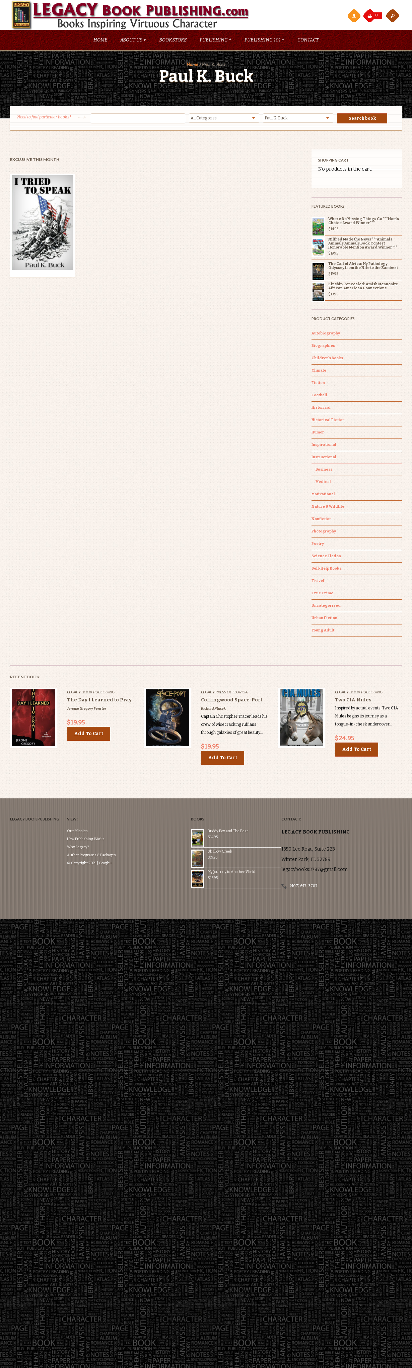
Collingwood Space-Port (231, 701)
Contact (308, 41)
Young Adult (323, 631)
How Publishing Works (89, 820)
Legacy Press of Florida (224, 693)
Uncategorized (326, 607)
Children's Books (327, 359)
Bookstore (173, 41)
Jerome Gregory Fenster (86, 709)
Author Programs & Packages (95, 836)
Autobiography (326, 334)
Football (319, 396)
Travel (318, 582)
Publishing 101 (264, 41)
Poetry (318, 545)
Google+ (109, 844)
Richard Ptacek (213, 709)
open (392, 15)
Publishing (215, 41)
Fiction (318, 384)
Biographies (323, 347)
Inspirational (324, 446)
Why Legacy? (81, 828)
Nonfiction (322, 520)
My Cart (370, 14)
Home (100, 41)
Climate (319, 372)
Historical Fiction (328, 421)
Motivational (323, 495)
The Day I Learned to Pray (99, 701)
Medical (323, 483)
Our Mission (81, 812)
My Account (353, 15)
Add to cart (88, 735)
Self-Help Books (326, 570)
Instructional (324, 458)
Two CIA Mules (353, 701)
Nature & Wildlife (328, 508)
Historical (321, 409)
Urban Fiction (324, 619)
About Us (133, 41)
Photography (324, 532)
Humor (318, 433)
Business (324, 471)
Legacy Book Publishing (91, 693)
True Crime (322, 594)
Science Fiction (326, 557)
